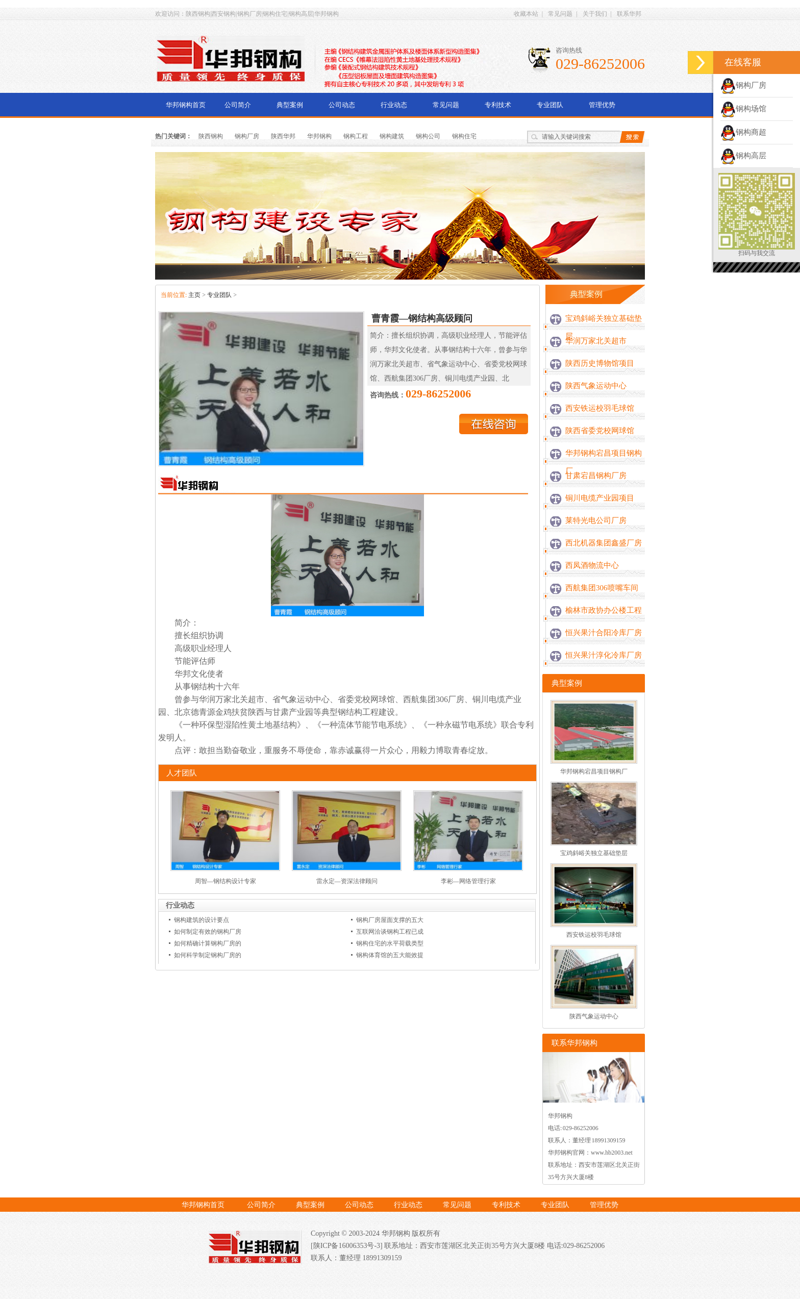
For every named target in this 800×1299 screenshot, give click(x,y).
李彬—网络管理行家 (468, 881)
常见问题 (560, 13)
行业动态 (394, 105)
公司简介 (237, 105)
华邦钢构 (319, 136)
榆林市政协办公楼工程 (603, 610)
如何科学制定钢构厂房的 (207, 955)
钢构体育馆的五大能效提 (389, 955)
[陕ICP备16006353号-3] (347, 1246)
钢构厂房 (247, 136)
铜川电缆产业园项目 (599, 498)
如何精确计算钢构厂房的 (207, 943)
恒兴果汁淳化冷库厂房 (603, 655)
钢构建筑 (392, 136)
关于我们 (595, 13)
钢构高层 (743, 156)
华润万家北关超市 (596, 341)
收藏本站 (526, 13)
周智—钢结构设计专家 (225, 881)
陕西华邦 (283, 136)
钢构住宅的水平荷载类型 (389, 943)
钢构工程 (355, 136)
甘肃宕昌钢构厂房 (596, 475)
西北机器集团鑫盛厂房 (603, 543)
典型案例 (290, 105)
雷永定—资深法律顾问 (347, 881)
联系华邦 (629, 13)
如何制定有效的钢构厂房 (207, 931)
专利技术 (498, 105)
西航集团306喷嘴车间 (601, 588)
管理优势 (602, 105)
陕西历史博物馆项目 (599, 363)
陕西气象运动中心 (596, 386)
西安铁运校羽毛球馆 (599, 408)
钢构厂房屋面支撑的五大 (389, 919)
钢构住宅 (464, 136)
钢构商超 (743, 132)
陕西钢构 (210, 136)
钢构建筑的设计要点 (201, 919)
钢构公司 (428, 136)
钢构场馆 (743, 109)
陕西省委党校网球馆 (599, 431)
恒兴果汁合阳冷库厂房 (603, 633)
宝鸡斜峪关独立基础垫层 (603, 327)
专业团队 (550, 105)
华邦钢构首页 (186, 105)
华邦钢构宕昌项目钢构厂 (603, 462)
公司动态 (342, 105)
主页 (194, 294)
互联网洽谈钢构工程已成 (389, 931)
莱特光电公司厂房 (596, 520)
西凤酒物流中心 (592, 565)
